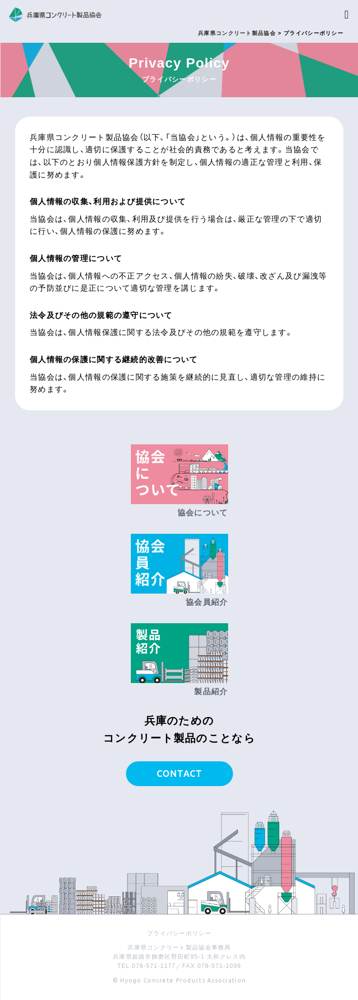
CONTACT (179, 773)
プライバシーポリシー (179, 933)
